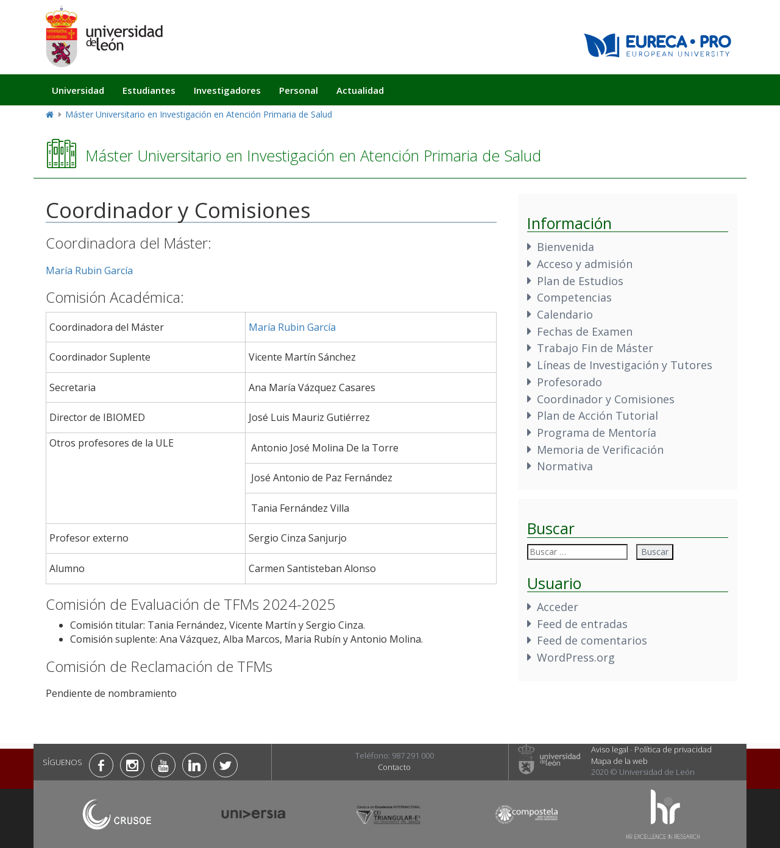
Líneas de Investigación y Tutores (624, 365)
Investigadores (227, 90)
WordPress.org (576, 657)
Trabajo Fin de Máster (595, 348)
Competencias (574, 297)
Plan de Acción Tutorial (597, 415)
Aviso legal (609, 749)
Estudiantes (149, 90)
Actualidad (360, 90)
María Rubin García (89, 270)
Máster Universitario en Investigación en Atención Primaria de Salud (198, 114)
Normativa (565, 466)
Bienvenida (565, 246)
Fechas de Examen (585, 331)
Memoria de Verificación (600, 449)
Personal (298, 90)
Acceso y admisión (585, 263)
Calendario (565, 314)
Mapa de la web (619, 760)
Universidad (78, 90)
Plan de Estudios (580, 281)
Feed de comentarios (592, 640)
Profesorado (569, 382)
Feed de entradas (582, 624)
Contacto (394, 766)
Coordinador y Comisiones (606, 399)
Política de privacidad (673, 749)
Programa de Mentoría (596, 432)
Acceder (557, 606)
